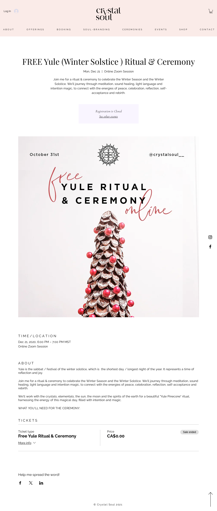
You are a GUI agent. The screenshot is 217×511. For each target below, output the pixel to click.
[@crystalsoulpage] (210, 246)
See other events (108, 116)
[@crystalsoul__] (210, 237)
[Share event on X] (31, 483)
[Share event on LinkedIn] (41, 483)
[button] (211, 11)
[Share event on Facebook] (20, 483)
